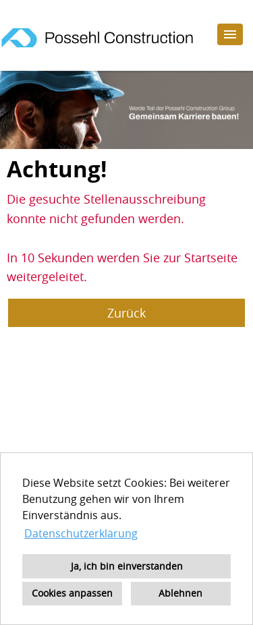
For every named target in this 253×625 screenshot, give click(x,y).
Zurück (126, 313)
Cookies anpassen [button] (72, 593)
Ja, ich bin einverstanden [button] (127, 566)
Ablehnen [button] (180, 593)
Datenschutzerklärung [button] (81, 533)
